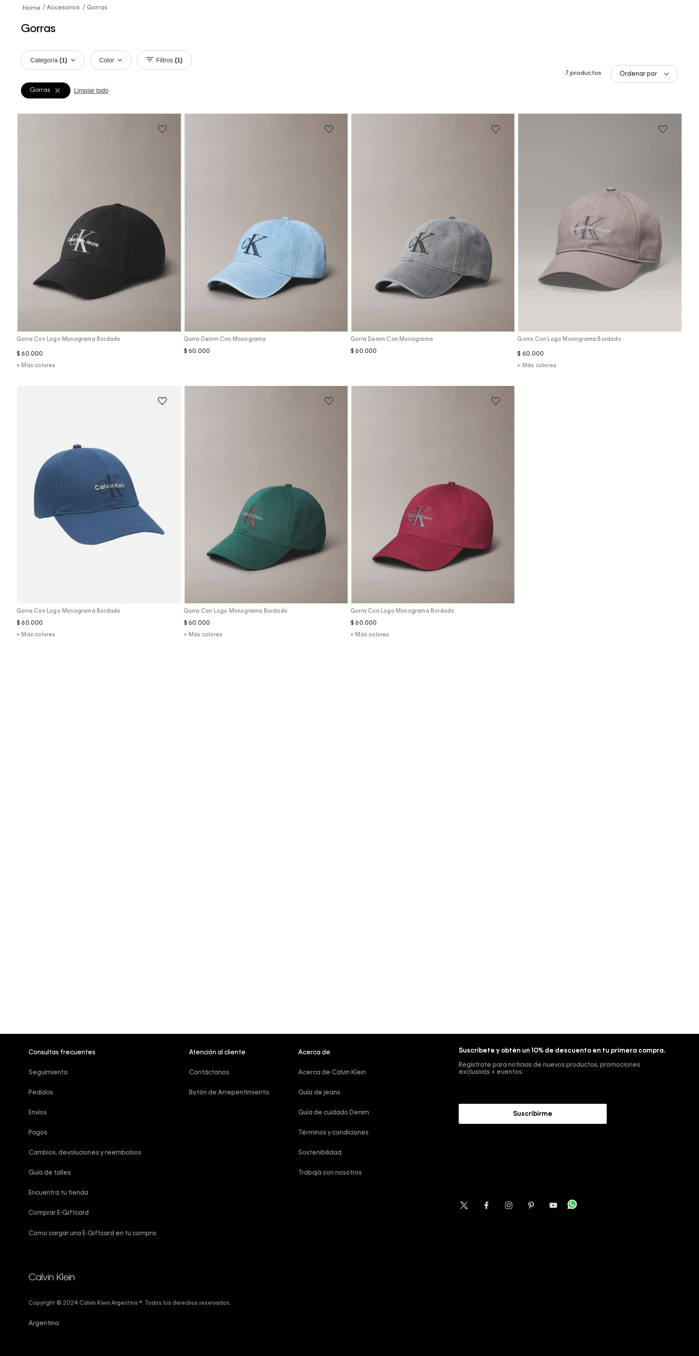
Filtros (164, 60)
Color (110, 60)
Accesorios (63, 8)
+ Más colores (36, 366)
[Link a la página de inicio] (32, 7)
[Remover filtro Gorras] (57, 90)
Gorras (97, 8)
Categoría (52, 60)
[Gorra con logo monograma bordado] (98, 249)
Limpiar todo (91, 90)
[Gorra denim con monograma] (266, 249)
